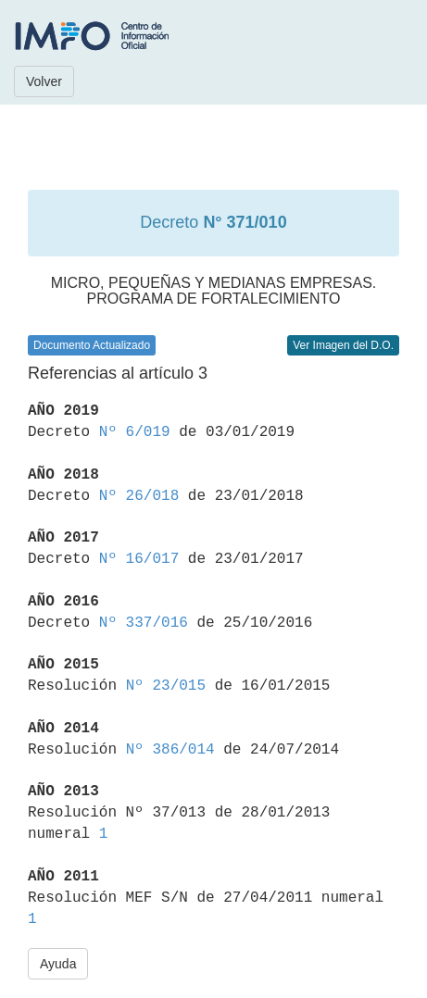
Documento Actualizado (91, 345)
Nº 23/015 (166, 686)
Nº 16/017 (139, 559)
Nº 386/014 (170, 750)
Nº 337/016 (143, 623)
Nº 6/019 (134, 432)
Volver (44, 81)
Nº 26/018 (139, 496)
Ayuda (58, 963)
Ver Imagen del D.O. (343, 345)
